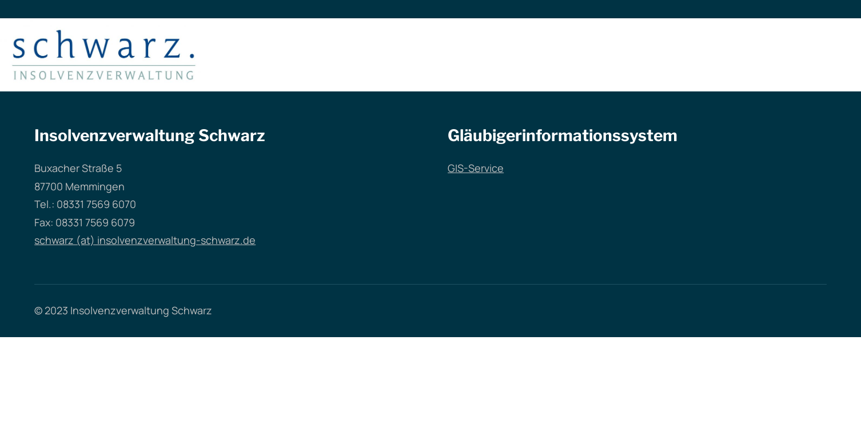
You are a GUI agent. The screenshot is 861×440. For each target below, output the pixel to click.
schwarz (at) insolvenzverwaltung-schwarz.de (145, 240)
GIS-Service (476, 168)
